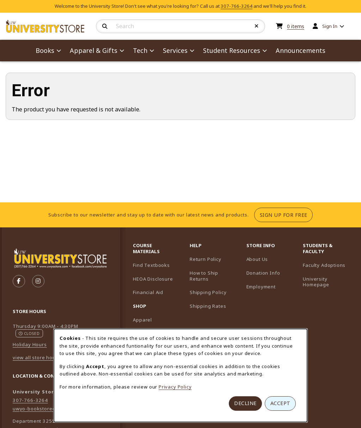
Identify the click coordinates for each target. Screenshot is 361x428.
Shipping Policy (208, 292)
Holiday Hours (30, 344)
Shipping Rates (208, 306)
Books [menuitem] (45, 50)
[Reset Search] (256, 26)
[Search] (105, 26)
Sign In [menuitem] (329, 26)
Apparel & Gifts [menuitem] (93, 50)
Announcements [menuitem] (300, 50)
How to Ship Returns (204, 276)
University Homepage (328, 282)
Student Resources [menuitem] (231, 50)
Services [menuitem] (175, 50)
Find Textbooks (151, 265)
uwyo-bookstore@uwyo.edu (46, 408)
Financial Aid (148, 292)
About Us (257, 259)
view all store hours (37, 357)
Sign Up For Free (286, 214)
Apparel (142, 320)
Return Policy (205, 259)
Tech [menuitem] (140, 50)
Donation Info (263, 273)
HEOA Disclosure (153, 279)
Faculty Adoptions (328, 265)
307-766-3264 (236, 6)
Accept (280, 403)
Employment (261, 286)
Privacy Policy (175, 387)
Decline (245, 403)
